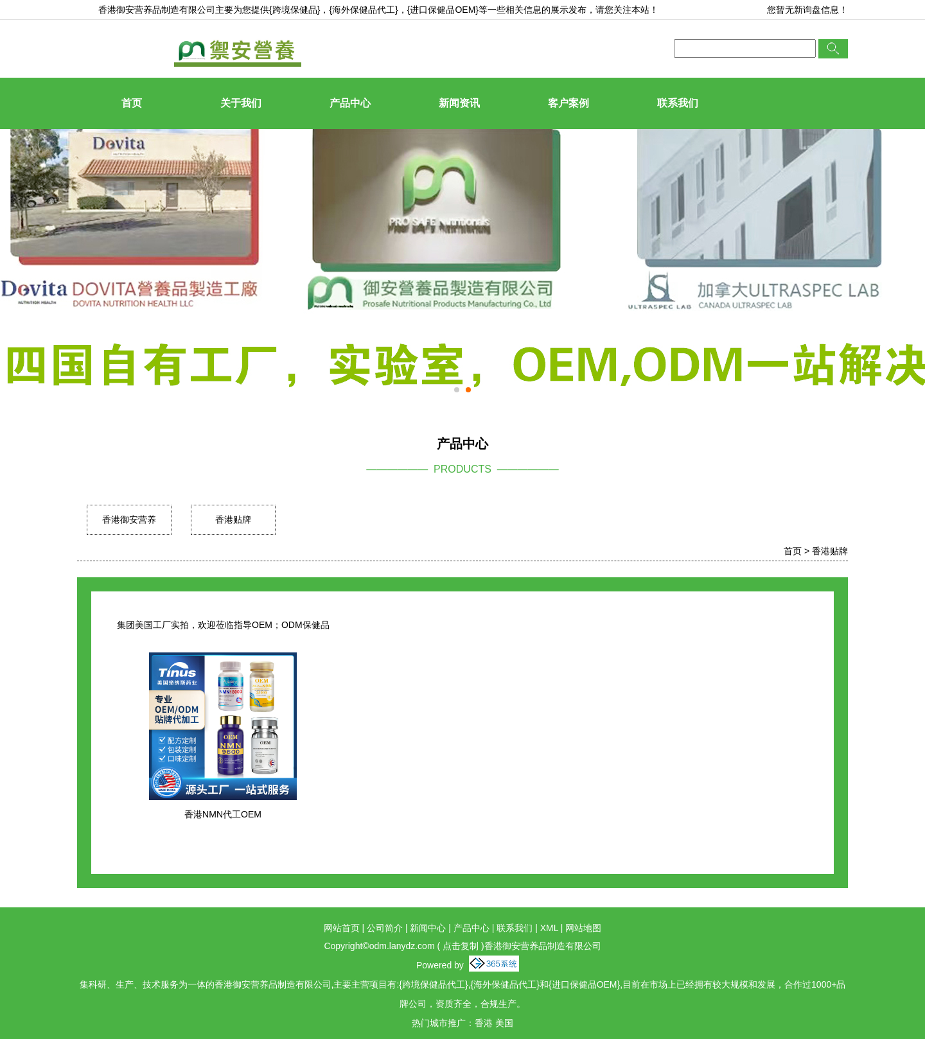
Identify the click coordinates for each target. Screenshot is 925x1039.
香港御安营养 (129, 519)
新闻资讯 (459, 103)
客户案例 (568, 103)
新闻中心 (428, 928)
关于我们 (240, 103)
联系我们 (677, 103)
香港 (484, 1023)
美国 (504, 1023)
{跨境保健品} (294, 9)
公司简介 (385, 928)
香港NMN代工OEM (222, 814)
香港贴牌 (233, 519)
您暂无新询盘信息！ (807, 9)
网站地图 (583, 928)
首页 (131, 103)
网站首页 (342, 928)
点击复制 (461, 946)
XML (549, 928)
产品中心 (350, 103)
